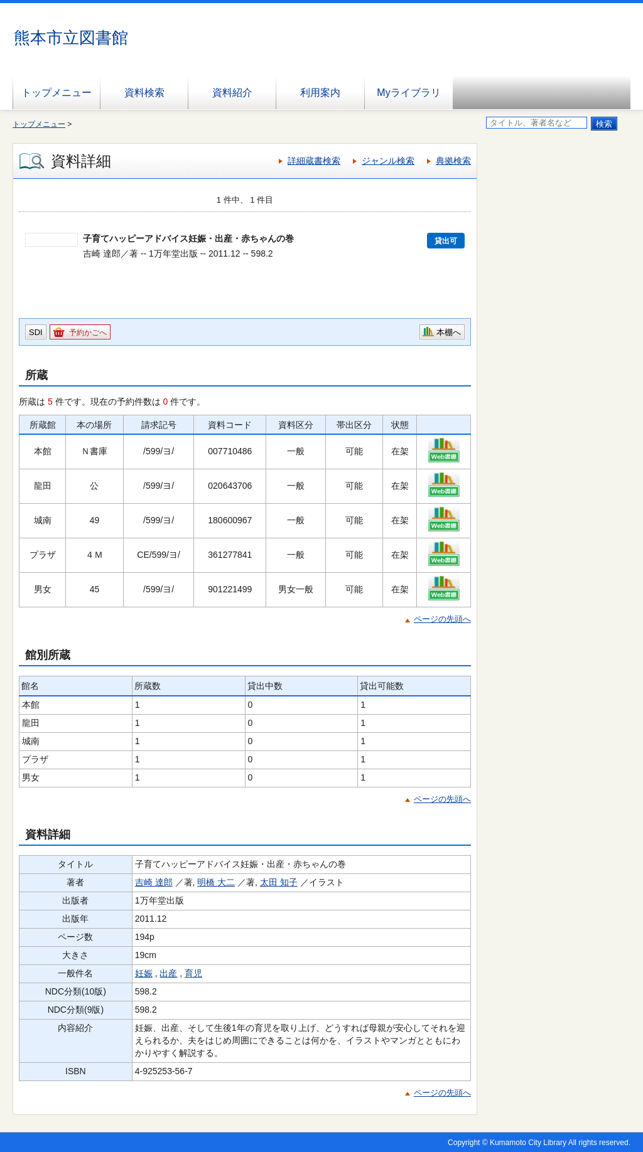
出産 (168, 973)
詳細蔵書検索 (314, 161)
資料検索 (144, 92)
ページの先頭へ (442, 619)
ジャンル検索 (388, 161)
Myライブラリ (408, 92)
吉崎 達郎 (154, 882)
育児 (193, 973)
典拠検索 (453, 161)
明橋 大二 (216, 882)
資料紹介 (232, 92)
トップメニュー (56, 92)
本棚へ (448, 332)
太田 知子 (279, 882)
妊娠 (144, 973)
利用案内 (320, 92)
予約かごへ (88, 332)
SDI (36, 332)
